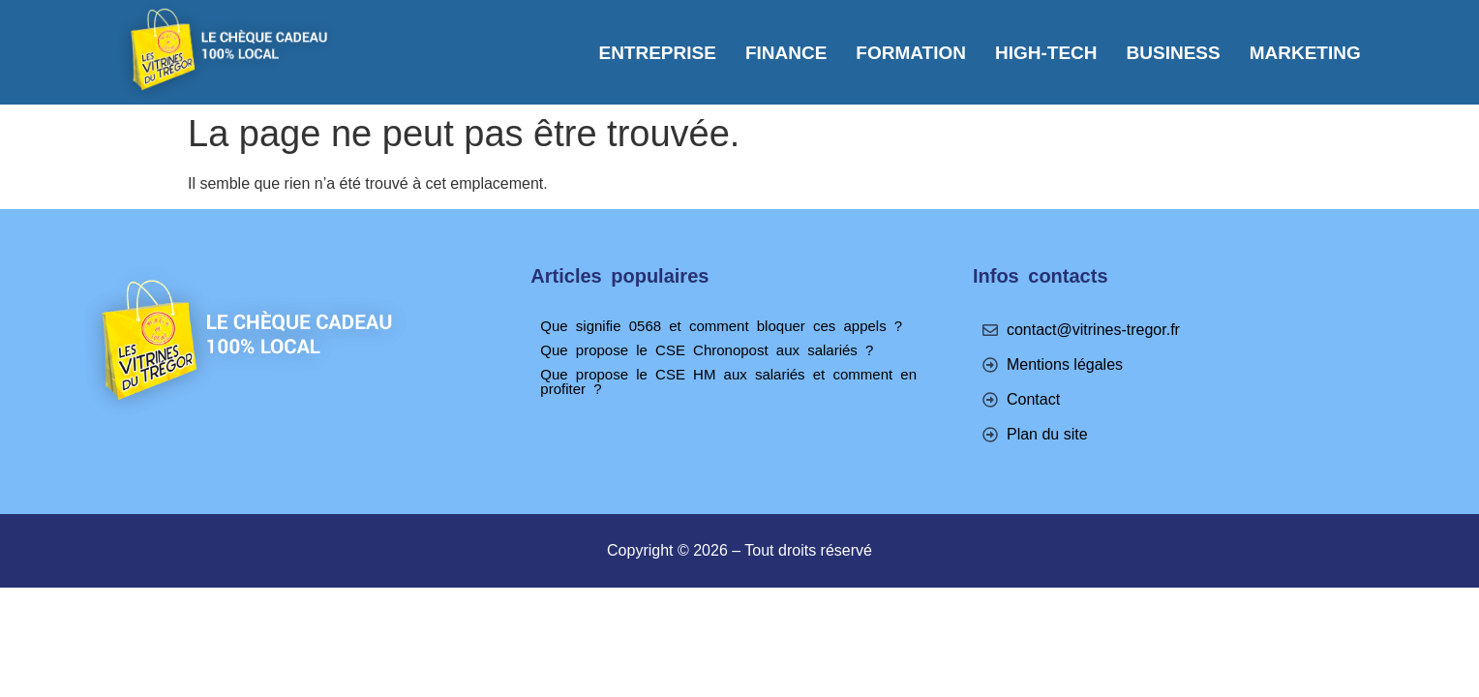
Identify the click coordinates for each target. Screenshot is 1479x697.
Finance (786, 53)
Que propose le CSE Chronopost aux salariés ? (706, 350)
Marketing (1305, 53)
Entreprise (656, 53)
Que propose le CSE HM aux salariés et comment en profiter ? (728, 381)
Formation (911, 53)
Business (1174, 53)
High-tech (1046, 53)
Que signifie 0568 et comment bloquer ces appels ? (721, 326)
